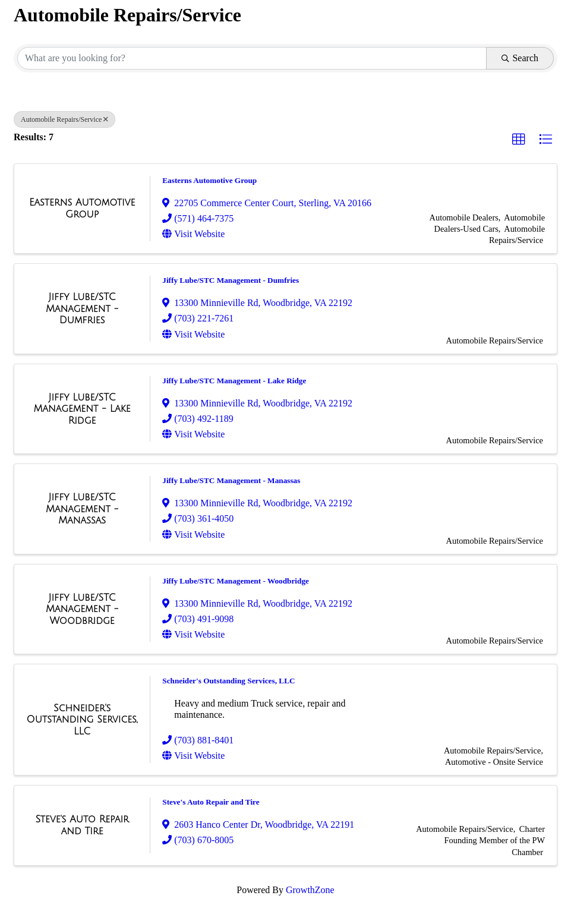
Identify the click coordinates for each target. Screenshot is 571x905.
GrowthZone (310, 890)
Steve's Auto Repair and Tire (210, 801)
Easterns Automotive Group (209, 180)
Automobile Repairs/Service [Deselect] (64, 119)
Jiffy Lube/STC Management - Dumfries (230, 280)
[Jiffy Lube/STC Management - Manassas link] (82, 508)
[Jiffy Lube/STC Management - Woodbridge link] (82, 609)
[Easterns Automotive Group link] (82, 208)
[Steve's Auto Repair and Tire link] (82, 825)
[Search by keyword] (252, 58)
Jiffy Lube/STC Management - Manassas (231, 480)
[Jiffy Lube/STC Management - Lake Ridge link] (82, 409)
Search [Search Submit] (519, 58)
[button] (519, 140)
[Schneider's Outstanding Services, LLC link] (82, 719)
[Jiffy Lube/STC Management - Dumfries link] (82, 308)
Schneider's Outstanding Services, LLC (228, 680)
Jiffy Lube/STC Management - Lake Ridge (234, 380)
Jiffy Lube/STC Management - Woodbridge (235, 580)
